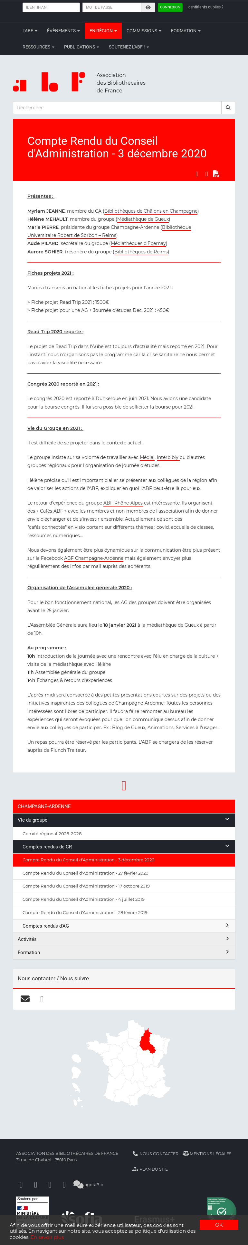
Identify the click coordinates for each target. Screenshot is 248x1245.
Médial (147, 457)
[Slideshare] (64, 1184)
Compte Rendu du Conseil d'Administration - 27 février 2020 (85, 873)
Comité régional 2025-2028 (52, 833)
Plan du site (150, 1169)
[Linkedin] (36, 1184)
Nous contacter (155, 1153)
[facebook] (42, 999)
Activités (124, 939)
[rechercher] (228, 107)
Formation (186, 30)
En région (103, 30)
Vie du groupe (124, 820)
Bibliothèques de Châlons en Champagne (150, 211)
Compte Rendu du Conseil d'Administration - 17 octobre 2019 (86, 886)
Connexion (170, 7)
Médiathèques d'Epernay (138, 243)
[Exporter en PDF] (216, 173)
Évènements (63, 30)
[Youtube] (50, 1184)
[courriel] (25, 999)
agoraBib (88, 1184)
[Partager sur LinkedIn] (207, 173)
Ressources (38, 46)
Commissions (144, 30)
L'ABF (30, 30)
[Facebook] (21, 1184)
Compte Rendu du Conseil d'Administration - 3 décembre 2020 (89, 859)
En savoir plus (47, 1237)
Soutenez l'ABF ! (129, 46)
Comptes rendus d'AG (126, 926)
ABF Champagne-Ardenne (93, 558)
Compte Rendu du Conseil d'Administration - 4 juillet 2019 (84, 899)
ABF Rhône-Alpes (123, 503)
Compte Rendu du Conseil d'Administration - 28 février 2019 (85, 912)
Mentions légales (207, 1153)
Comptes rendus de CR (126, 847)
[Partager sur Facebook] (197, 173)
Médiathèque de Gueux (143, 219)
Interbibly (168, 457)
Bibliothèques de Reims (141, 252)
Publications (81, 46)
